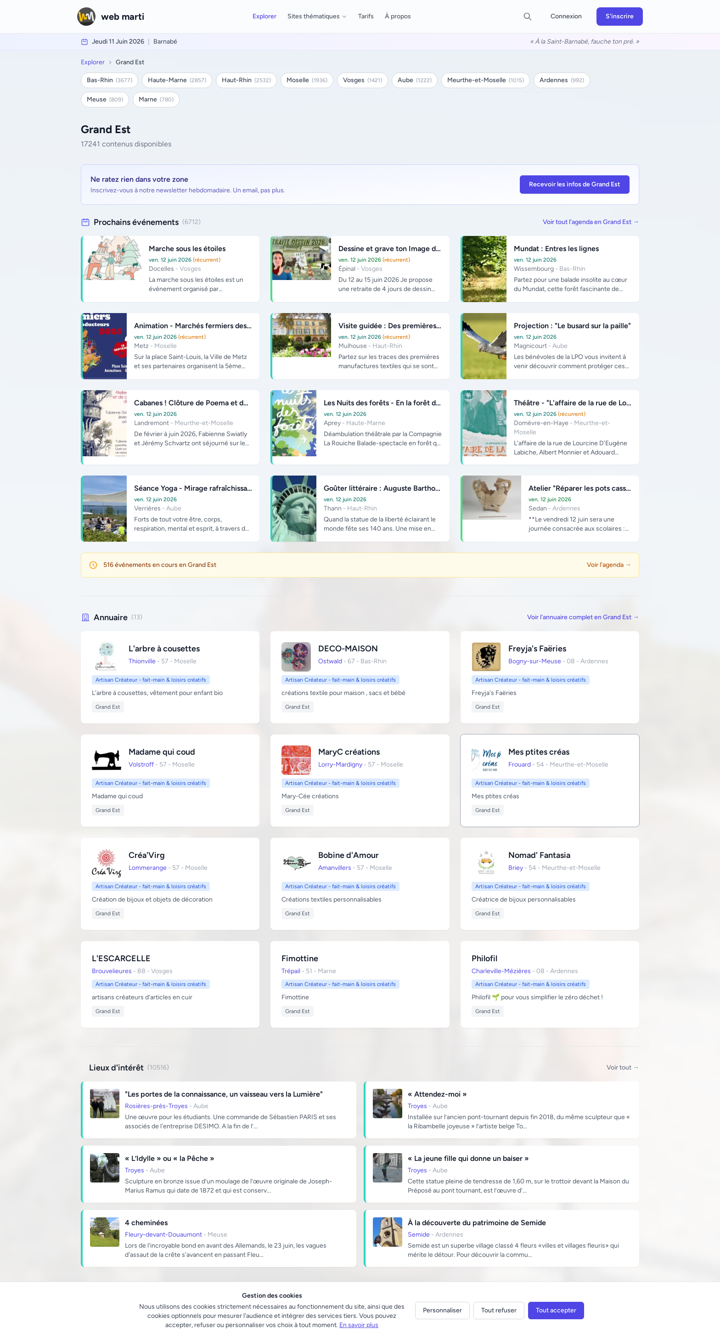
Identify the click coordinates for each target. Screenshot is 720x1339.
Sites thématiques (317, 16)
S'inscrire (620, 16)
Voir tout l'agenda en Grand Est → (591, 222)
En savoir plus (358, 1325)
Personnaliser (442, 1310)
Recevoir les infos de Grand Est (574, 184)
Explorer (264, 16)
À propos (398, 16)
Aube (415, 80)
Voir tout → (623, 1067)
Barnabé (165, 41)
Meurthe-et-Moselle (485, 80)
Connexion (566, 16)
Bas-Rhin (109, 80)
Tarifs (366, 16)
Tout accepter (556, 1310)
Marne (156, 99)
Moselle (307, 80)
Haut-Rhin (246, 80)
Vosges (362, 80)
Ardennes (562, 80)
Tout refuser (499, 1310)
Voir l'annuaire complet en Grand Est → (583, 617)
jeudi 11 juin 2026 (118, 41)
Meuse (105, 99)
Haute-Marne (177, 80)
